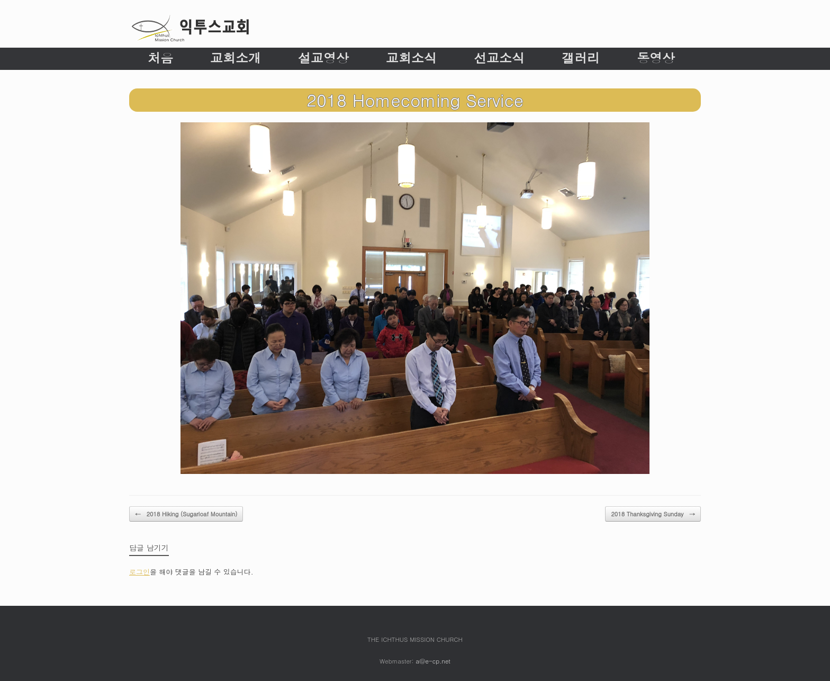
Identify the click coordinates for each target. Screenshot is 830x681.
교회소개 (235, 58)
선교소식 (499, 58)
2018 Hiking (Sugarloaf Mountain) (186, 514)
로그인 (139, 572)
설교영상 (323, 58)
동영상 (656, 58)
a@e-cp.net (433, 661)
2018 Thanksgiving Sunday (653, 514)
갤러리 (581, 58)
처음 (160, 58)
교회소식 (411, 58)
